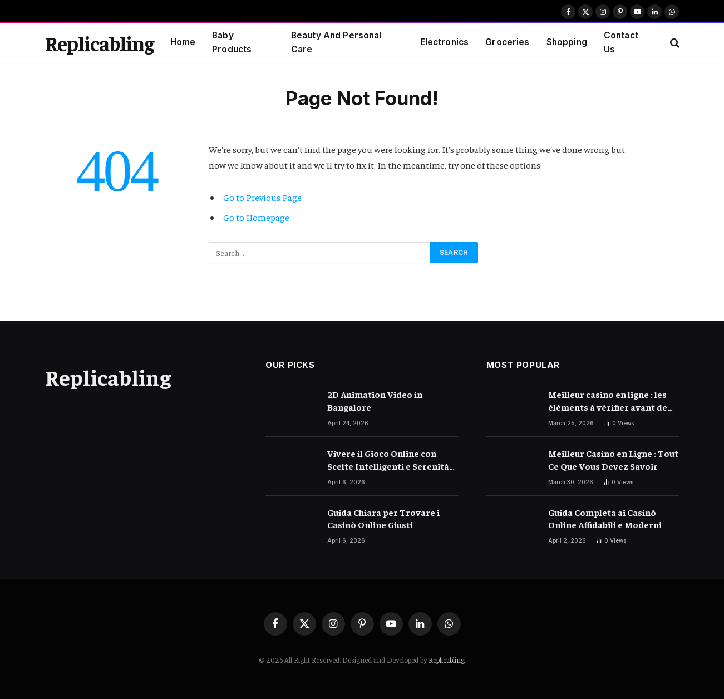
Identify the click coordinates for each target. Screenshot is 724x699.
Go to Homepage (256, 217)
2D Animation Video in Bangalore (374, 400)
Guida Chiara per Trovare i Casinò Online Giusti (383, 518)
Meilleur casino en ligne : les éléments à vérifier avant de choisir (607, 401)
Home (183, 42)
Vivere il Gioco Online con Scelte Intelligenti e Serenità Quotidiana (388, 459)
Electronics (444, 42)
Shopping (566, 42)
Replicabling (447, 659)
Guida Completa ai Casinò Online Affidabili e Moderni (605, 518)
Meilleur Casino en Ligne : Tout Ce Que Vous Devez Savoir (613, 459)
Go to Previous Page (262, 197)
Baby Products (232, 42)
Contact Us (621, 42)
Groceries (507, 42)
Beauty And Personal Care (336, 42)
